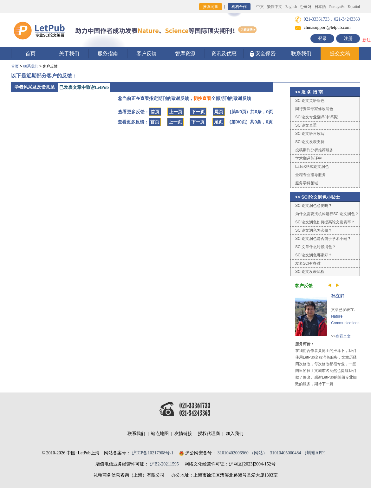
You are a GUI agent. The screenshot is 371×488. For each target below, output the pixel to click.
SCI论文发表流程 (309, 271)
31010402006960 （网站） (243, 453)
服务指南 (108, 53)
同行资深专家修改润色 (314, 109)
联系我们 (301, 53)
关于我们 (69, 53)
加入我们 (235, 433)
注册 (348, 38)
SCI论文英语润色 (309, 100)
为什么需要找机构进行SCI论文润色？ (327, 214)
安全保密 (263, 54)
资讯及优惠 (224, 53)
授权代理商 (209, 433)
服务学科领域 (306, 183)
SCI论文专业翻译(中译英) (316, 117)
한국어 (305, 6)
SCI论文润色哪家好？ (313, 255)
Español (354, 6)
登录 (322, 38)
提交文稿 (340, 53)
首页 (30, 53)
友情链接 (183, 433)
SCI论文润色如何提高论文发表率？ (325, 222)
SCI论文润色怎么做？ (313, 230)
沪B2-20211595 (164, 464)
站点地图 (160, 433)
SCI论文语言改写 (309, 133)
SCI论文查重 (306, 125)
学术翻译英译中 (308, 158)
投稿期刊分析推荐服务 (314, 150)
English (291, 6)
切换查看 (202, 98)
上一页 (175, 111)
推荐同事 (210, 6)
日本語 (320, 6)
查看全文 (343, 336)
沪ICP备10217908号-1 (152, 453)
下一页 (198, 111)
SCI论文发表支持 (309, 142)
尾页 (218, 111)
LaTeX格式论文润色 (312, 166)
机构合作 (239, 6)
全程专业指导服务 (310, 175)
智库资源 (185, 53)
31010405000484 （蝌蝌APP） (299, 453)
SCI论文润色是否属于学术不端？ (323, 238)
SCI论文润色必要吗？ (313, 205)
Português (336, 6)
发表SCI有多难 (308, 263)
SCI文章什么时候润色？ (315, 247)
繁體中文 (274, 6)
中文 (260, 6)
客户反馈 (146, 53)
